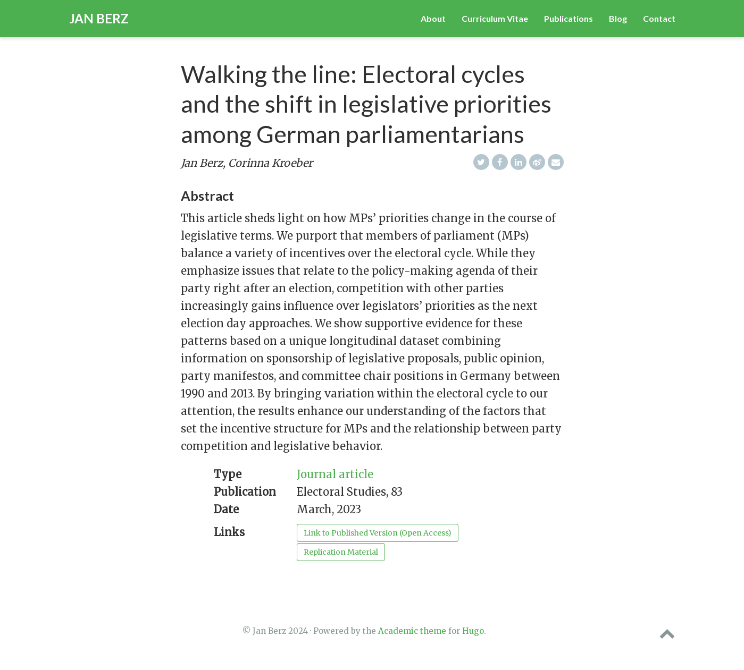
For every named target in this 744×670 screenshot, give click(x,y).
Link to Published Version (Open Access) (378, 533)
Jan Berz (99, 18)
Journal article (335, 474)
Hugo (473, 631)
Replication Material (341, 552)
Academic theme (412, 631)
